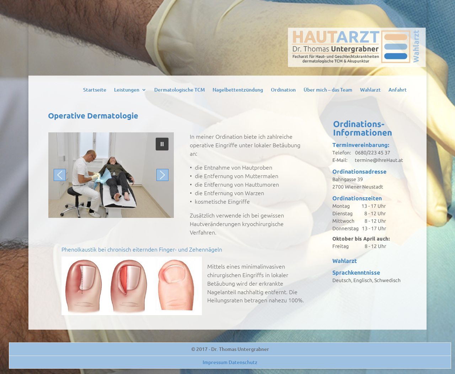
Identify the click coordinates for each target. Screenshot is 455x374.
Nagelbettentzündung (238, 90)
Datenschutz (243, 362)
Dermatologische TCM (179, 90)
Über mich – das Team (328, 90)
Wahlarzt (370, 90)
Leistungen (126, 90)
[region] (111, 175)
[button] (162, 144)
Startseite (94, 90)
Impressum (215, 362)
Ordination (283, 90)
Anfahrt (398, 90)
